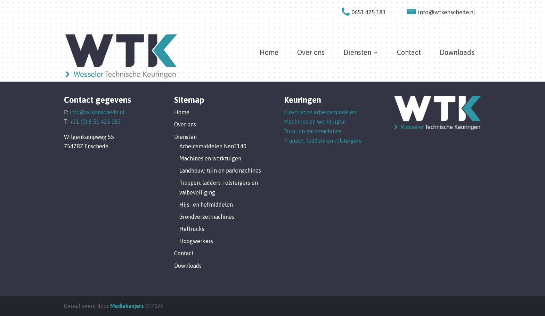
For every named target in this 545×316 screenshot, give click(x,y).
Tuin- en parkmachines (312, 131)
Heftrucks (191, 229)
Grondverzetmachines (206, 217)
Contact (409, 53)
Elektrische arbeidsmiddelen (320, 112)
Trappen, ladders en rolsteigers (322, 141)
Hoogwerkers (196, 241)
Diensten (357, 53)
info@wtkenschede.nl (97, 112)
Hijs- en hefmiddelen (206, 204)
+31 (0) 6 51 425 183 (95, 121)
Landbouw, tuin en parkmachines (220, 170)
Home (269, 53)
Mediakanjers (127, 306)
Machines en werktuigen (210, 158)
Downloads (457, 53)
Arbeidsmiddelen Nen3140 (212, 146)
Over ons (311, 53)
